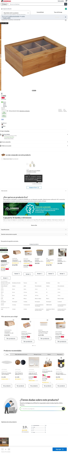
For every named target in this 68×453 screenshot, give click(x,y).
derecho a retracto (25, 111)
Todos (7, 354)
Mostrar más (34, 225)
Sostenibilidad (40, 12)
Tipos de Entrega (58, 12)
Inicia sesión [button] (61, 1)
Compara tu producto (34, 244)
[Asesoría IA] (66, 9)
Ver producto (10, 338)
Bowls (49, 354)
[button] (38, 4)
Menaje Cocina (37, 354)
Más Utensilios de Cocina (21, 354)
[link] (7, 372)
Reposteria (59, 354)
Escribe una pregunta (27, 408)
